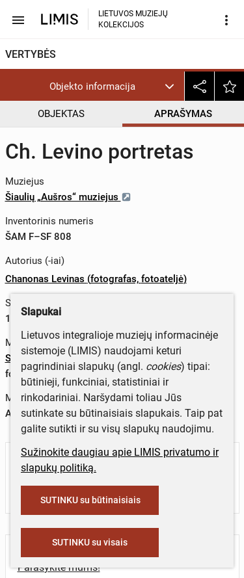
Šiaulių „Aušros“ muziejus (68, 197)
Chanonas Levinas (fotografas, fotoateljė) (96, 279)
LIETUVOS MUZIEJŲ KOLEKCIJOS (133, 19)
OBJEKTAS (61, 114)
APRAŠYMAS (183, 114)
